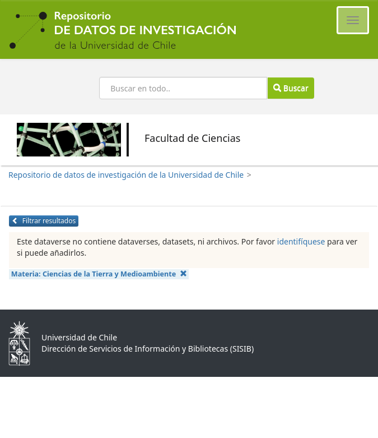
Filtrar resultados (44, 220)
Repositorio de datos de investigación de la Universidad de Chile (126, 174)
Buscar (290, 87)
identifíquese (301, 241)
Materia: (99, 274)
